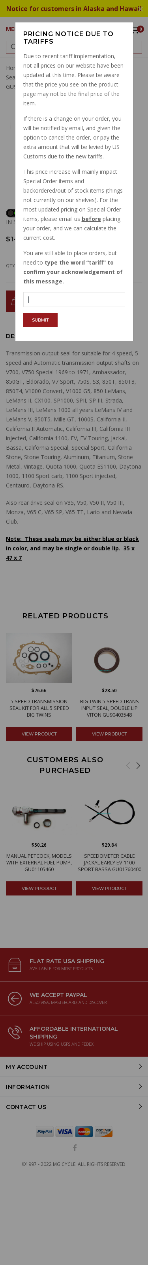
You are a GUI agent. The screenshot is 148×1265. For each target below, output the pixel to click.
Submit (40, 320)
